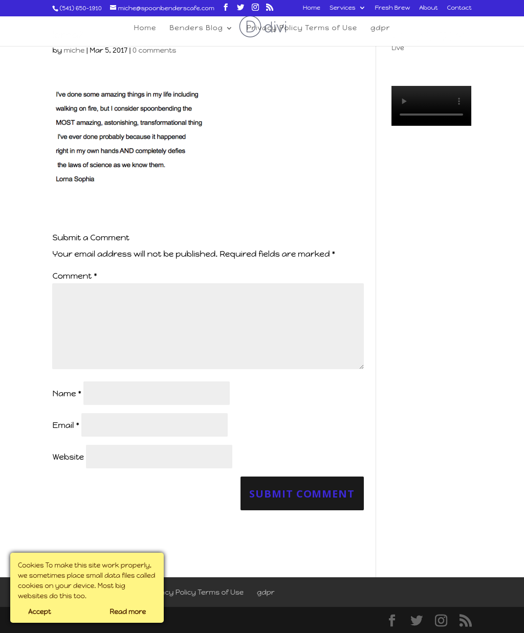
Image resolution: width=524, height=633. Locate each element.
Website (68, 457)
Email (65, 425)
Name (66, 393)
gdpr (266, 592)
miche (73, 50)
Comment (74, 276)
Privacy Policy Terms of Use (195, 592)
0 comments (154, 50)
